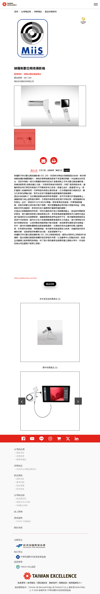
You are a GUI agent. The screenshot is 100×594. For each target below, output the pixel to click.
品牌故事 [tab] (50, 170)
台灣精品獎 (26, 11)
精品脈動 (18, 475)
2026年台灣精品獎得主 (26, 469)
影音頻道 (20, 489)
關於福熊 (18, 528)
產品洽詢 (50, 283)
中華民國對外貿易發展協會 (31, 557)
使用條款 (31, 583)
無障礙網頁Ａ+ (75, 583)
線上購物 (18, 512)
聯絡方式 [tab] (59, 170)
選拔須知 (20, 453)
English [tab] (66, 170)
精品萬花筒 (21, 499)
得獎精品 (38, 11)
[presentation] (21, 401)
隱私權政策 (42, 583)
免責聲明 (21, 583)
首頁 (16, 11)
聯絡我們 (53, 583)
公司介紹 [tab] (42, 170)
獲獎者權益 (21, 459)
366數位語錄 (21, 505)
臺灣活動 (20, 482)
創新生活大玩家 (23, 502)
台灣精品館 (19, 495)
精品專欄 (20, 486)
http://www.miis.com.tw (25, 278)
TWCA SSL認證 (25, 567)
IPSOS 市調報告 (23, 521)
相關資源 (63, 583)
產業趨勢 (18, 518)
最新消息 (20, 479)
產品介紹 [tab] (34, 170)
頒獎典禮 (20, 456)
